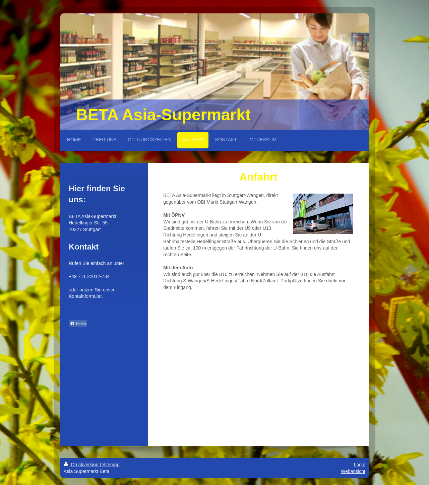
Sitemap (110, 464)
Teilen (78, 323)
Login (359, 464)
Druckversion (82, 464)
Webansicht (353, 471)
